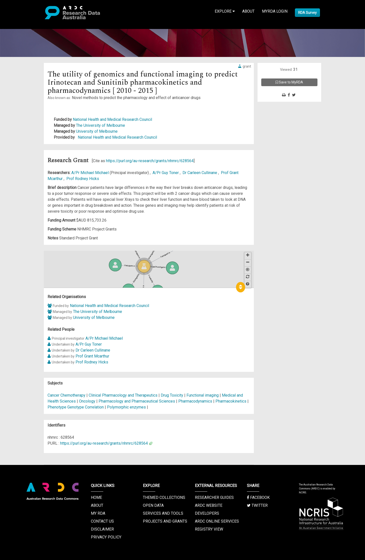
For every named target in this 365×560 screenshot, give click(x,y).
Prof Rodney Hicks (82, 178)
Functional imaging (202, 395)
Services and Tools (163, 513)
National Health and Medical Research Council (112, 119)
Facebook (258, 497)
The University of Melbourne (100, 125)
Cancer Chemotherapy (66, 395)
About (248, 11)
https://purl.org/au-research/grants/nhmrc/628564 (150, 160)
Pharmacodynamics (195, 401)
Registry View (209, 529)
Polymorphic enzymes (126, 407)
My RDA (98, 513)
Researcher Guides (214, 497)
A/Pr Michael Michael (90, 172)
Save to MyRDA (289, 82)
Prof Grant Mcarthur (92, 356)
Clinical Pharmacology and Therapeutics (123, 395)
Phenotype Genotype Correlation (76, 407)
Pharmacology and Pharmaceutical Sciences (137, 401)
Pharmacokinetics (230, 401)
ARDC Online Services (217, 521)
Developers (207, 513)
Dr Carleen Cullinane (200, 172)
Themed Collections (164, 497)
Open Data (153, 505)
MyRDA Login (274, 11)
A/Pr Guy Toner (166, 172)
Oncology (87, 401)
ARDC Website (208, 505)
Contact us (102, 521)
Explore (225, 11)
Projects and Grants (165, 521)
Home (96, 497)
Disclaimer (102, 529)
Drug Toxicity (172, 395)
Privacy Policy (106, 537)
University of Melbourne (97, 131)
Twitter (257, 505)
